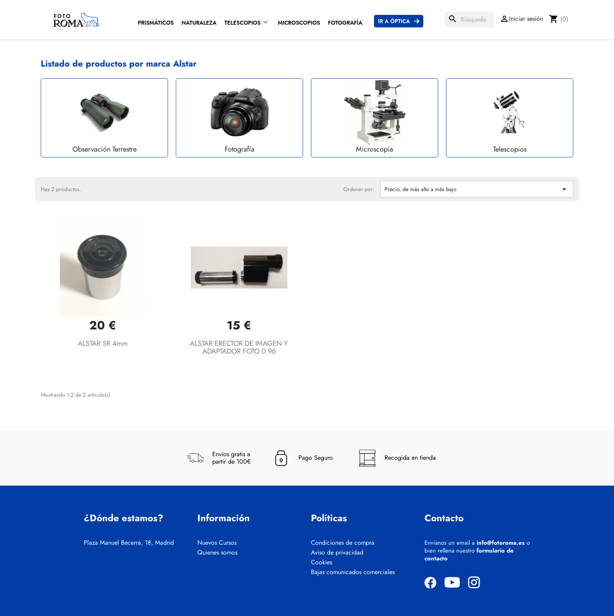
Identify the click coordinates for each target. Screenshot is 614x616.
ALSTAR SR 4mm (103, 343)
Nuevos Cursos (217, 543)
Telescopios (242, 23)
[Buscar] (469, 19)
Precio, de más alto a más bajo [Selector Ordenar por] (477, 189)
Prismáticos (156, 23)
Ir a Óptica (394, 21)
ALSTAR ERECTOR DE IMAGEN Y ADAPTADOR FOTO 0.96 (239, 347)
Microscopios (299, 23)
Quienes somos (217, 552)
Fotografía (345, 23)
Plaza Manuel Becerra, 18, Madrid (129, 543)
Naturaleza (199, 23)
